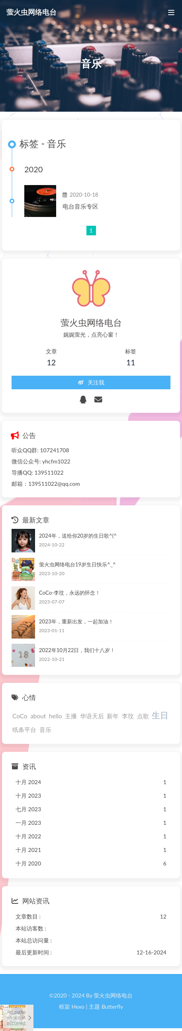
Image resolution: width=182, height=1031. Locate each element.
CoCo (19, 716)
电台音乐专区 (80, 206)
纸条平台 (24, 729)
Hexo (77, 1006)
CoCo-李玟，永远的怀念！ (69, 593)
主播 (71, 716)
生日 (160, 715)
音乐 (45, 729)
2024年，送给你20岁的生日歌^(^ (78, 535)
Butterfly (112, 1006)
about (38, 716)
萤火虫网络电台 (31, 11)
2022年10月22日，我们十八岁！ (77, 650)
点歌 (143, 716)
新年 (113, 716)
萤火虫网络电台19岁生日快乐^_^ (77, 564)
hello (55, 716)
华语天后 (92, 716)
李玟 (128, 716)
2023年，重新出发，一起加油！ (76, 621)
